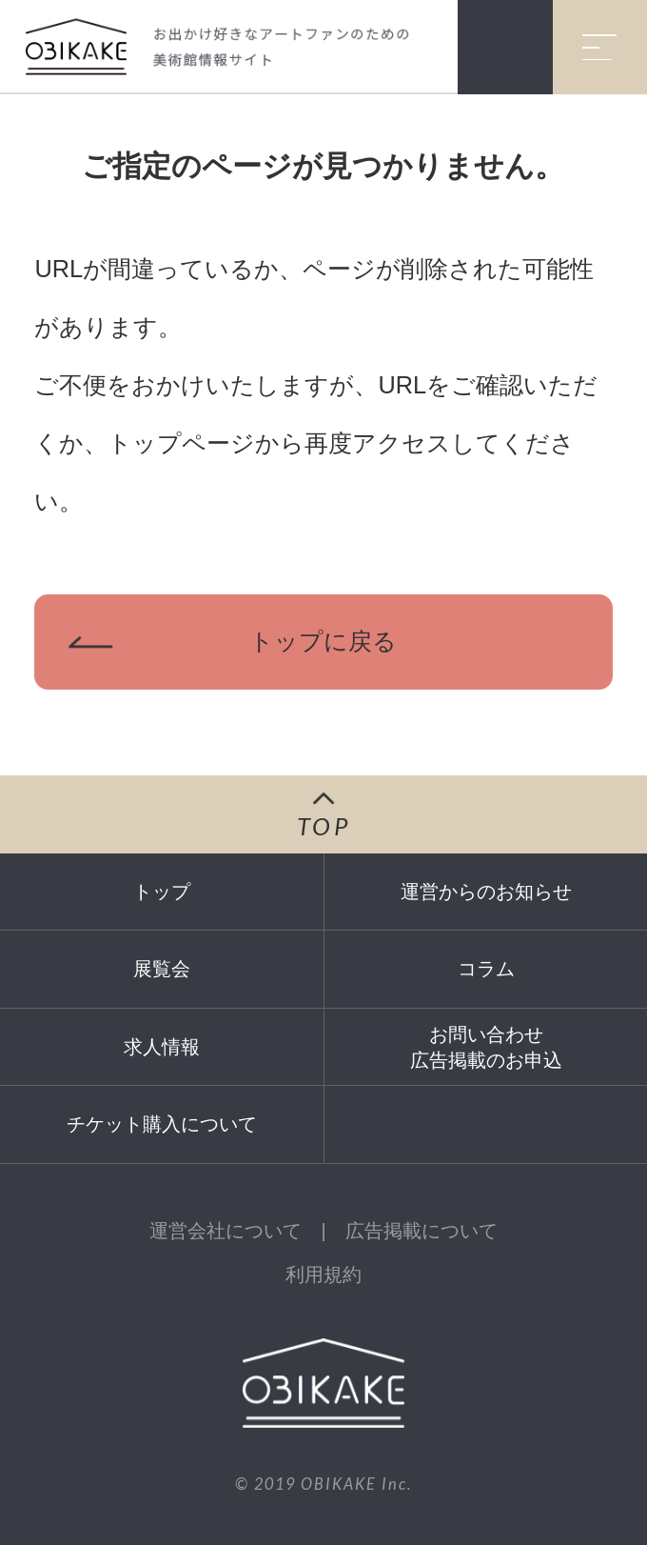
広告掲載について (421, 1230)
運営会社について (225, 1230)
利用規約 (323, 1274)
